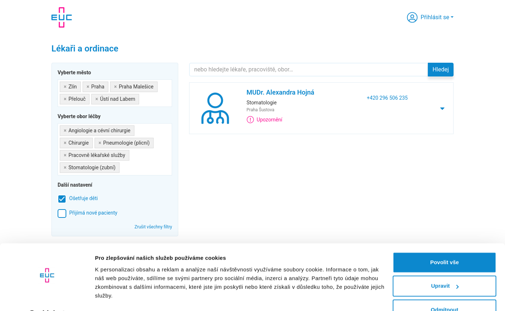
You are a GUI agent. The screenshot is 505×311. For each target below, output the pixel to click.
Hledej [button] (441, 69)
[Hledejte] (308, 69)
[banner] (61, 17)
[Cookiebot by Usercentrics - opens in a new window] (47, 296)
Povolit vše (444, 243)
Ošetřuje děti (83, 198)
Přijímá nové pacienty (93, 213)
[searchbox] (143, 97)
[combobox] (115, 93)
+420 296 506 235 (387, 98)
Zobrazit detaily (115, 297)
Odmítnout (444, 291)
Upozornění (265, 119)
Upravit (445, 267)
